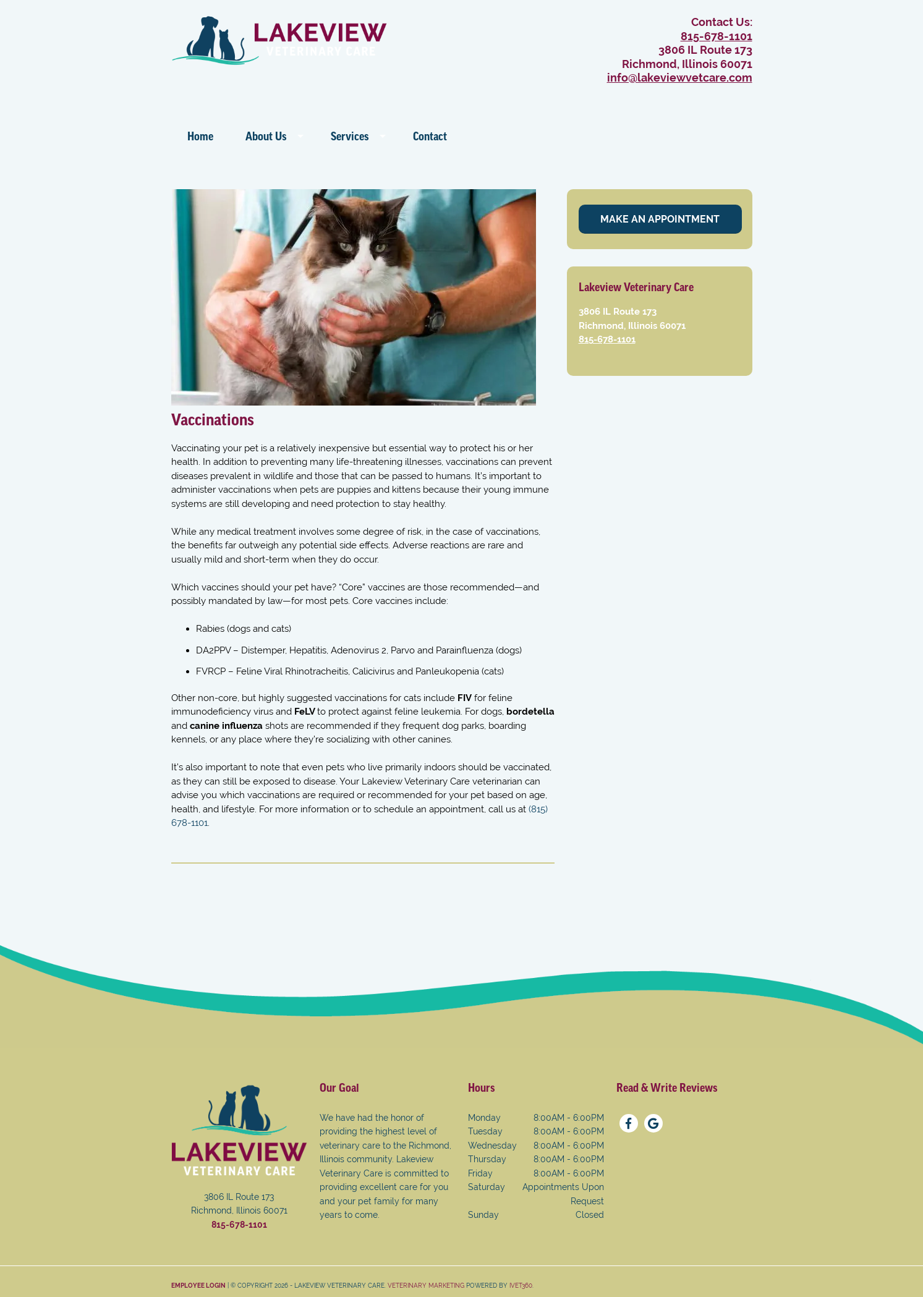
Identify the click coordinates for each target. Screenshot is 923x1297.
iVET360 (520, 1285)
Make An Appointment (660, 219)
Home (200, 136)
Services (350, 136)
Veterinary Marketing (426, 1285)
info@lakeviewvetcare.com (679, 77)
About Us (266, 136)
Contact (430, 136)
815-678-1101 (716, 36)
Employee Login (198, 1285)
